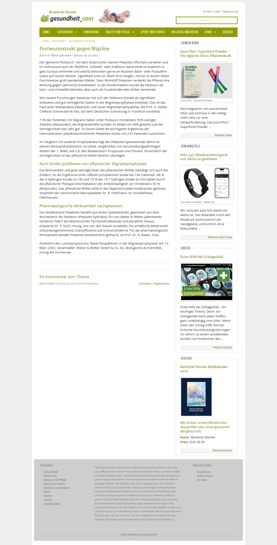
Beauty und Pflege (118, 32)
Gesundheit (65, 32)
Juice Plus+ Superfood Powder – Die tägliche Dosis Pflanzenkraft (205, 54)
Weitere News (223, 135)
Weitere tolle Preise (220, 237)
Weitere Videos (222, 347)
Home (45, 41)
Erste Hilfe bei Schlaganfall (201, 257)
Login (217, 11)
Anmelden (144, 283)
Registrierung (230, 11)
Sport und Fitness (153, 32)
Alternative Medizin (82, 41)
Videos (48, 499)
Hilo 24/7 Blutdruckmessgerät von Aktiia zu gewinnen (204, 157)
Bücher (228, 32)
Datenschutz (204, 475)
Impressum (204, 471)
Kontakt (207, 11)
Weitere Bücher (222, 450)
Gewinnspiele (52, 503)
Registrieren (161, 283)
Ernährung (91, 32)
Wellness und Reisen (185, 32)
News (208, 32)
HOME (46, 32)
